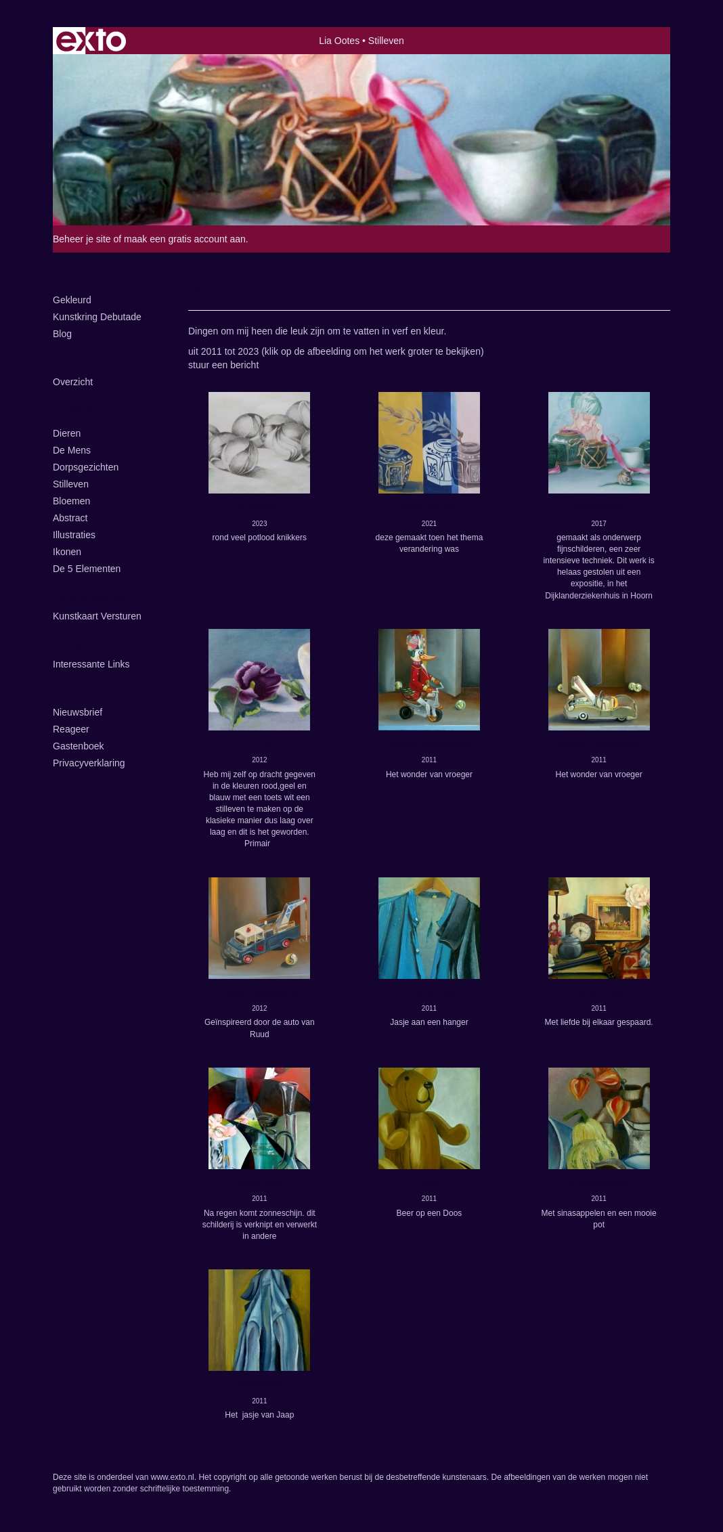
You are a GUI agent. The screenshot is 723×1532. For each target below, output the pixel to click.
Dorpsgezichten (85, 467)
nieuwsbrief (77, 712)
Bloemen (71, 501)
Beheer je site (82, 239)
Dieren (67, 433)
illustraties (74, 534)
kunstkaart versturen (97, 616)
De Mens (72, 450)
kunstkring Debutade (97, 316)
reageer (71, 729)
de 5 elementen (87, 568)
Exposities (80, 362)
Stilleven (71, 484)
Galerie (72, 410)
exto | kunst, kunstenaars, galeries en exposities (91, 40)
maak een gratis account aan (185, 239)
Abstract (70, 517)
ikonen (67, 551)
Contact (74, 692)
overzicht (73, 381)
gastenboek (78, 746)
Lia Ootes (339, 40)
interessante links (91, 664)
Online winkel (90, 597)
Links (67, 644)
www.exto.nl (172, 1477)
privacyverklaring (89, 763)
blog (62, 333)
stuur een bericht (223, 364)
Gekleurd (72, 299)
